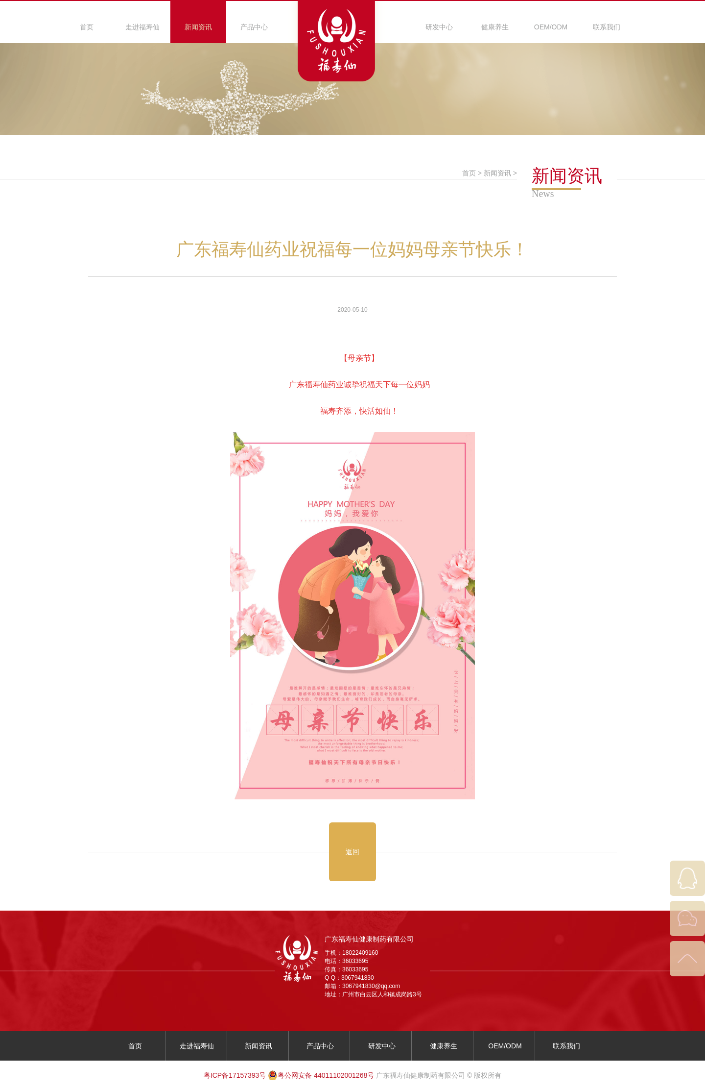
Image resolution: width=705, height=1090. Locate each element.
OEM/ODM (550, 27)
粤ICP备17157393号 (235, 1075)
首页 (87, 27)
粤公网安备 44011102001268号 (321, 1075)
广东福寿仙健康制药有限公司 (369, 939)
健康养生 (495, 27)
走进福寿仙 (142, 27)
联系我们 (606, 27)
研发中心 (439, 27)
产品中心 (254, 27)
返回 (352, 852)
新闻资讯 (198, 27)
